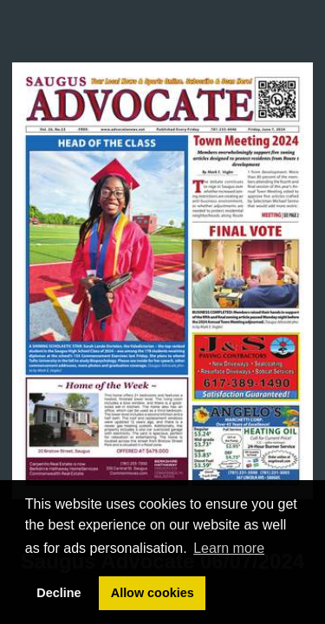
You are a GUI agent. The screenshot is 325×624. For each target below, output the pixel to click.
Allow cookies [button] (152, 593)
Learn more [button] (228, 548)
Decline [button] (58, 593)
